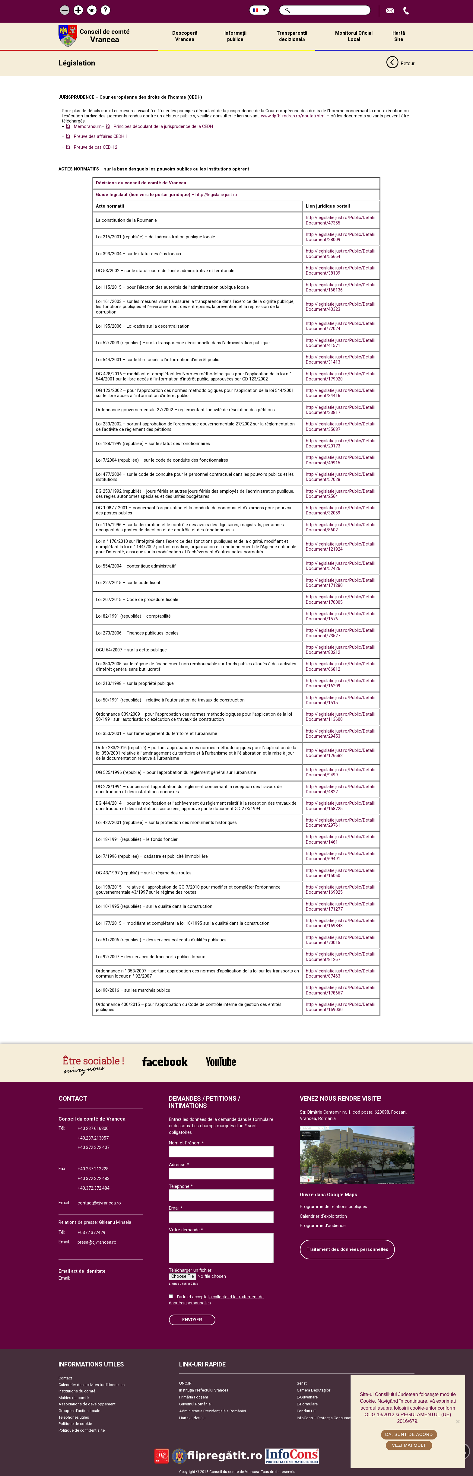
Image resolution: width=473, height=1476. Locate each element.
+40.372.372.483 (94, 1177)
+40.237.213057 (93, 1137)
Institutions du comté (77, 1390)
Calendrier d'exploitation (323, 1215)
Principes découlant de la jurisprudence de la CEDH (163, 125)
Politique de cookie (75, 1422)
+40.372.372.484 (94, 1187)
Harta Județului (192, 1417)
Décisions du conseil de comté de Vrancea (141, 182)
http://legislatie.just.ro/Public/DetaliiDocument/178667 (340, 989)
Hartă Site (398, 36)
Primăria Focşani (193, 1396)
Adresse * (179, 1163)
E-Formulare (307, 1403)
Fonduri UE (306, 1410)
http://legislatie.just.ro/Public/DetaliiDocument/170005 (340, 598)
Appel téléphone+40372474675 (406, 11)
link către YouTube (221, 1060)
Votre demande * (186, 1229)
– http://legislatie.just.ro (214, 193)
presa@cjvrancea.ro (97, 1241)
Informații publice (235, 36)
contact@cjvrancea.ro (99, 1202)
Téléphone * (181, 1185)
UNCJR (185, 1382)
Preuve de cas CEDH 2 (95, 146)
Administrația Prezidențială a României (212, 1410)
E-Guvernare (307, 1396)
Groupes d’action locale (79, 1410)
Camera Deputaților (313, 1389)
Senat (302, 1382)
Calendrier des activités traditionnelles (92, 1383)
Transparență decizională (292, 36)
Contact (65, 1377)
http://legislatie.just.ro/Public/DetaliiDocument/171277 (340, 905)
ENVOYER (192, 1318)
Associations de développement (87, 1403)
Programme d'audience (323, 1224)
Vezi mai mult (409, 1445)
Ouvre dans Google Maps (328, 1194)
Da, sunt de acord (409, 1434)
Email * (176, 1207)
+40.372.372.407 (94, 1146)
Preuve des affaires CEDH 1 (101, 135)
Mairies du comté (74, 1397)
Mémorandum (88, 125)
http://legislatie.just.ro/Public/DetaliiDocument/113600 (340, 716)
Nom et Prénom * (186, 1141)
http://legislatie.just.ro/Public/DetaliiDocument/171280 (340, 582)
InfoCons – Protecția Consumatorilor (328, 1417)
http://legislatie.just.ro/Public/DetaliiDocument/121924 (340, 546)
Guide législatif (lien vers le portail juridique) (144, 193)
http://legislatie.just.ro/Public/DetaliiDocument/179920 (340, 375)
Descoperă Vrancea (185, 36)
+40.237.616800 (93, 1127)
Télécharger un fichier (190, 1269)
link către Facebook (165, 1060)
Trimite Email (390, 11)
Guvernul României (195, 1403)
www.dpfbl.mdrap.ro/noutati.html (293, 115)
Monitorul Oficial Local (354, 36)
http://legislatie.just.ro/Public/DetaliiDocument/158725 (340, 805)
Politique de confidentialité (82, 1429)
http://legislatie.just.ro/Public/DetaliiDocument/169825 (340, 889)
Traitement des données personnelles (347, 1248)
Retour (400, 63)
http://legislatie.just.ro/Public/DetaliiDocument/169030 (340, 1006)
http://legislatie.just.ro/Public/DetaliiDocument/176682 (340, 752)
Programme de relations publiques (333, 1205)
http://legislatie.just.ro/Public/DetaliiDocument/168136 (340, 286)
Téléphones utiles (74, 1416)
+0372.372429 (91, 1231)
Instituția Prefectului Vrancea (203, 1389)
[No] (458, 1421)
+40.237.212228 (93, 1168)
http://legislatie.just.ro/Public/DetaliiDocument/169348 (340, 922)
